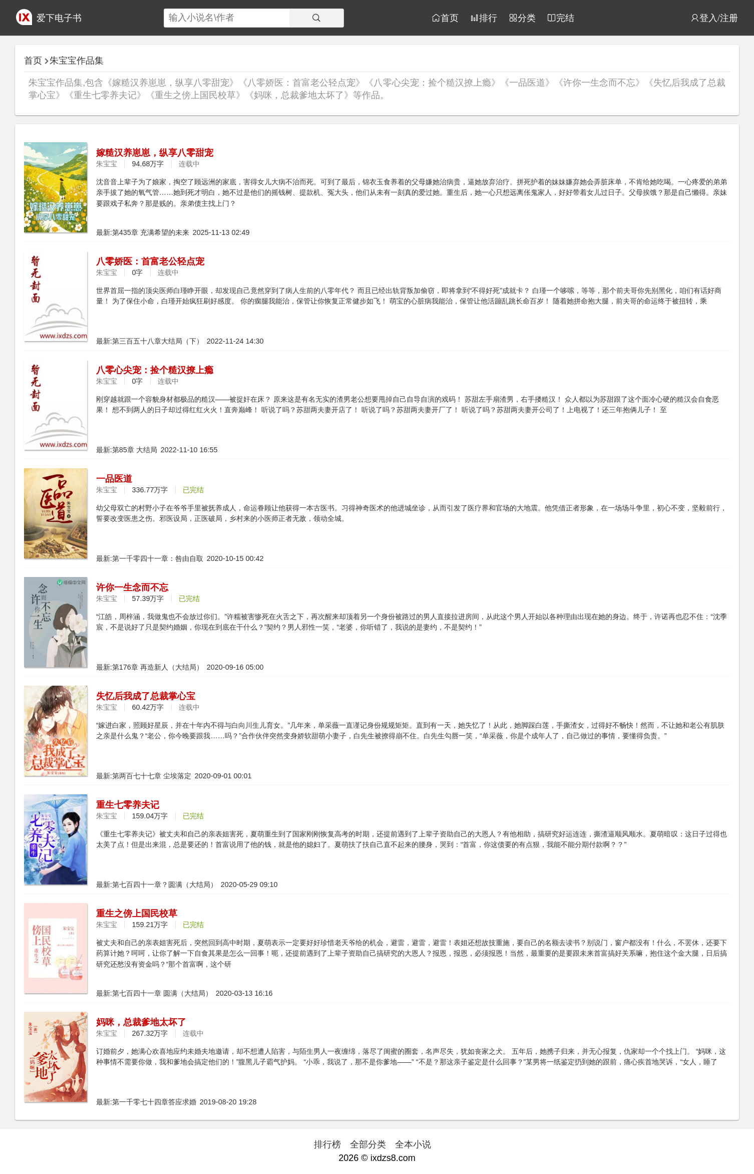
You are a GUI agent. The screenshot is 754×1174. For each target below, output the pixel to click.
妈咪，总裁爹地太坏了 (141, 1022)
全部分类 (368, 1144)
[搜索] (316, 18)
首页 (450, 17)
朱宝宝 (106, 164)
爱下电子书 (59, 18)
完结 (565, 17)
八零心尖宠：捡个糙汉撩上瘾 (154, 370)
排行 (488, 17)
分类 (527, 17)
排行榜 (327, 1144)
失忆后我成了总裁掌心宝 (145, 696)
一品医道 (114, 479)
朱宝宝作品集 (77, 61)
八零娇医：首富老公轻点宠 (150, 261)
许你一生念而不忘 (132, 587)
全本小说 (413, 1144)
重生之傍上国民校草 (136, 914)
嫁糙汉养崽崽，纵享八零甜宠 (154, 153)
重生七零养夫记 (127, 805)
